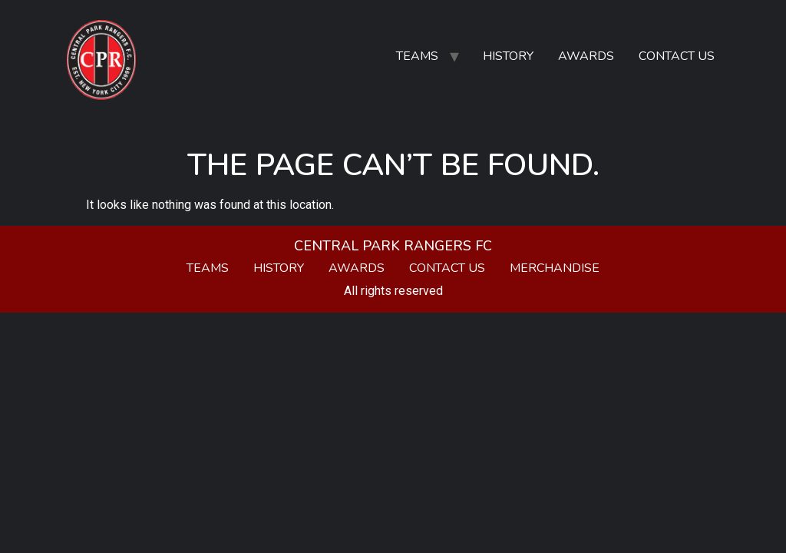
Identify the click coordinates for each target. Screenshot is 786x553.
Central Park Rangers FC (393, 246)
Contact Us (677, 56)
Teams (417, 56)
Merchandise (554, 268)
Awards (586, 56)
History (508, 56)
